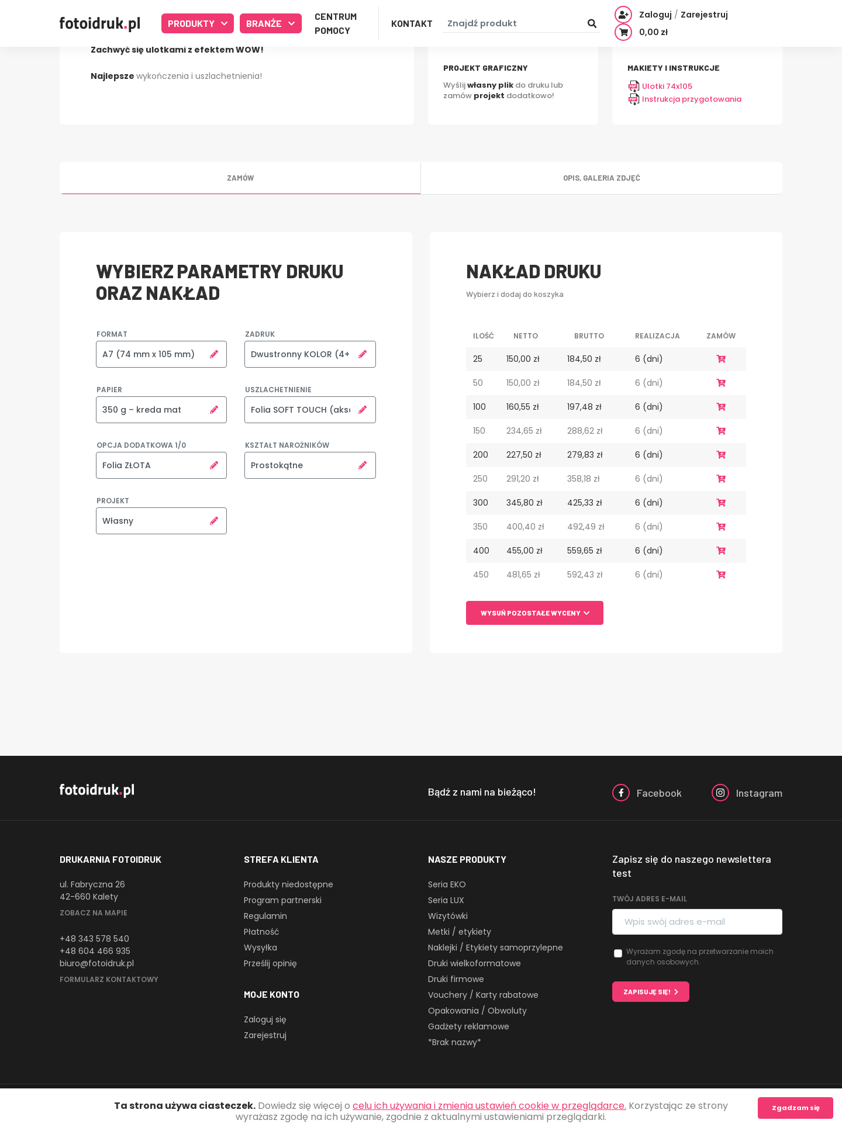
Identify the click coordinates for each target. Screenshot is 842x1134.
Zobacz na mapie (93, 913)
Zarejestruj (265, 1035)
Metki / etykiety (459, 932)
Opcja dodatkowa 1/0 (141, 445)
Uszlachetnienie (278, 390)
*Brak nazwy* (454, 1042)
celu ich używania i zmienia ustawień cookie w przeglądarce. (489, 1105)
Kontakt (412, 23)
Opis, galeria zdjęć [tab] (601, 177)
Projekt (112, 501)
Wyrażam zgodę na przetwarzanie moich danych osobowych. (700, 956)
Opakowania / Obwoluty (477, 1011)
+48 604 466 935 (95, 951)
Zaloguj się (265, 1019)
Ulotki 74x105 (659, 86)
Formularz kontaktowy (109, 979)
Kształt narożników (287, 445)
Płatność (261, 932)
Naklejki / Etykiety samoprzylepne (495, 947)
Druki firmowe (456, 979)
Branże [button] (265, 23)
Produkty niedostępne (288, 884)
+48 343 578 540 (94, 939)
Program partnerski (283, 900)
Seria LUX (446, 900)
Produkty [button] (192, 23)
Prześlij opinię (270, 963)
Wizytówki (448, 916)
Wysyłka (260, 947)
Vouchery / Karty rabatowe (483, 995)
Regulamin (265, 916)
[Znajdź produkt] (521, 24)
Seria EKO (447, 884)
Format (111, 334)
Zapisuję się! (647, 991)
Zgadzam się (796, 1107)
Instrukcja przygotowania (684, 99)
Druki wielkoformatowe (474, 963)
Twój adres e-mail (649, 899)
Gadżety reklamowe (468, 1026)
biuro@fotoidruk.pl (97, 963)
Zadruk (260, 334)
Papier (109, 390)
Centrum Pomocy (336, 23)
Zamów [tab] (240, 177)
